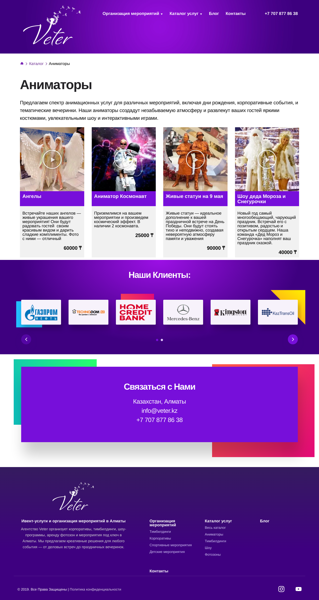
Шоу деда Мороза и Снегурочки (262, 199)
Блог (214, 13)
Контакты (235, 13)
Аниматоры (214, 534)
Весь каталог (215, 528)
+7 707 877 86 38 (281, 13)
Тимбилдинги (160, 532)
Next (293, 339)
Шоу (208, 548)
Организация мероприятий (131, 13)
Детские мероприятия (167, 552)
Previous (26, 339)
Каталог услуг (183, 13)
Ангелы (31, 196)
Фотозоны (213, 554)
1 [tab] (157, 340)
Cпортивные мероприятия (171, 545)
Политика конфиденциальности (95, 589)
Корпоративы (160, 538)
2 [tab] (162, 340)
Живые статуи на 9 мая (194, 196)
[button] (52, 159)
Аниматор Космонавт (120, 196)
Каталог (36, 64)
